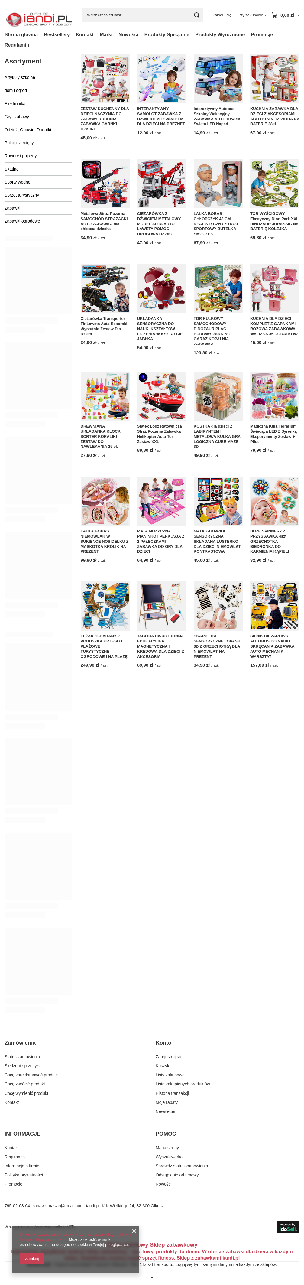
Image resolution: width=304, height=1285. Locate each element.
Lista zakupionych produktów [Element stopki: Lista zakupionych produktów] (183, 1084)
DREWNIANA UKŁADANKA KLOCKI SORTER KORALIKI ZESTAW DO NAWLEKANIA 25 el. (101, 436)
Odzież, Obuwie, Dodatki (28, 129)
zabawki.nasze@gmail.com (58, 1205)
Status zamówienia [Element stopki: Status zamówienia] (22, 1056)
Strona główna (21, 34)
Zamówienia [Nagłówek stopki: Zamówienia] (20, 1043)
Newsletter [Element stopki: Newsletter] (166, 1111)
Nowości (128, 34)
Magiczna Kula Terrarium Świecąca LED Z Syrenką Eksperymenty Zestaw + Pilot (273, 434)
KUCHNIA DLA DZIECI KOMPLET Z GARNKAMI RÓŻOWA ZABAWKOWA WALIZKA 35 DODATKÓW (274, 326)
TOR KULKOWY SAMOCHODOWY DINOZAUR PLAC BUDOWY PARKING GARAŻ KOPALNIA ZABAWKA (212, 331)
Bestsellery (57, 34)
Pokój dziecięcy (19, 142)
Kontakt (85, 34)
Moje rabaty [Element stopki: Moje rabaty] (167, 1102)
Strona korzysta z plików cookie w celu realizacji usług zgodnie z (75, 1234)
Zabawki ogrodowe (22, 221)
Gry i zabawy (17, 116)
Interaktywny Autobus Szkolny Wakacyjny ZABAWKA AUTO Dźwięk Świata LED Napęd (217, 116)
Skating (12, 169)
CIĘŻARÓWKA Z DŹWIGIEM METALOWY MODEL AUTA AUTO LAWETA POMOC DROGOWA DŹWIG (159, 223)
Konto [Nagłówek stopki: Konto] (163, 1043)
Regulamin (17, 44)
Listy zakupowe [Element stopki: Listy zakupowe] (170, 1074)
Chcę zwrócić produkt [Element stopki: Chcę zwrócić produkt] (25, 1084)
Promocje (262, 34)
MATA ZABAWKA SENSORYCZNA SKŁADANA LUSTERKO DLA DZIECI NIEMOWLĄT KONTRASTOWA (217, 541)
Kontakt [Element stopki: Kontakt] (12, 1102)
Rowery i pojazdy (21, 155)
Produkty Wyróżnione (220, 34)
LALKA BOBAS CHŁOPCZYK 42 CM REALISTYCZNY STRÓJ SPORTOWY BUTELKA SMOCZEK (216, 223)
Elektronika (15, 103)
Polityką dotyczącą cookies (43, 1239)
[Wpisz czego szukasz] (142, 15)
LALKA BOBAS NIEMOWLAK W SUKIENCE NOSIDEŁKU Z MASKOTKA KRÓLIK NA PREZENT (105, 541)
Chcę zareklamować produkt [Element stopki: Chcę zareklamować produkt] (31, 1074)
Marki (106, 34)
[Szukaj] (196, 15)
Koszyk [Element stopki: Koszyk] (162, 1065)
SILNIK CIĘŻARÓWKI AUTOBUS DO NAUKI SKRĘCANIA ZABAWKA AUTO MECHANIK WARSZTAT (272, 646)
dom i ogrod (16, 90)
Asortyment (23, 61)
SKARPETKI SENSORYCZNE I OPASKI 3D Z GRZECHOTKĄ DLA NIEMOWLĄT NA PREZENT (217, 646)
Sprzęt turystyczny (22, 195)
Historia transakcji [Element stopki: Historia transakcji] (172, 1093)
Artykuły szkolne (20, 77)
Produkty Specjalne (166, 34)
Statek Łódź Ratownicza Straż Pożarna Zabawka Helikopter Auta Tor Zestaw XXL (159, 434)
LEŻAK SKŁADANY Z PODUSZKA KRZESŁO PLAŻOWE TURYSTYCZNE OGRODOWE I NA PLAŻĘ (104, 646)
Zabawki (12, 208)
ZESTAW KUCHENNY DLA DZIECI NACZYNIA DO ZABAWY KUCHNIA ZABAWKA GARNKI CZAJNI (105, 119)
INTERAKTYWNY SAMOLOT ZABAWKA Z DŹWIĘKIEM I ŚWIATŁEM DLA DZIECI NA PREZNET (161, 116)
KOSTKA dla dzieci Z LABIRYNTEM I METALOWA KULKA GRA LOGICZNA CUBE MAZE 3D (217, 436)
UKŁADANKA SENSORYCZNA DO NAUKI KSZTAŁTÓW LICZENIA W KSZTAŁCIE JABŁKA (160, 328)
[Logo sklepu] (39, 15)
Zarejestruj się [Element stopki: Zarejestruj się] (169, 1056)
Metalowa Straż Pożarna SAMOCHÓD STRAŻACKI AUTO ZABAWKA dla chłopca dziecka (104, 221)
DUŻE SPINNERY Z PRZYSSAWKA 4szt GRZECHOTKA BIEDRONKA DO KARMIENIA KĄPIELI (269, 541)
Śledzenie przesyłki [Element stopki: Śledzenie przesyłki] (23, 1065)
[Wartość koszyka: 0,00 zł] (285, 15)
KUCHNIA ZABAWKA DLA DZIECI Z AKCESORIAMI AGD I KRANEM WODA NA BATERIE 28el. (274, 116)
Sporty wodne (18, 182)
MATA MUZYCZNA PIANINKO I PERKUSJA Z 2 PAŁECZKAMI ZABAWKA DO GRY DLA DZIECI (160, 541)
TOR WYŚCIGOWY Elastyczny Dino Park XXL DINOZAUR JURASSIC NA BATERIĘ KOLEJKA (274, 221)
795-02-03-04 (17, 1205)
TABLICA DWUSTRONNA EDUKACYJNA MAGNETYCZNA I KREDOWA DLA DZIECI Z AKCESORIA (160, 646)
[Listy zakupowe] (251, 15)
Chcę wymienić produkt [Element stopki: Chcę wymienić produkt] (26, 1093)
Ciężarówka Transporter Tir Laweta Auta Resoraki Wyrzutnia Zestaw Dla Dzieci (104, 326)
